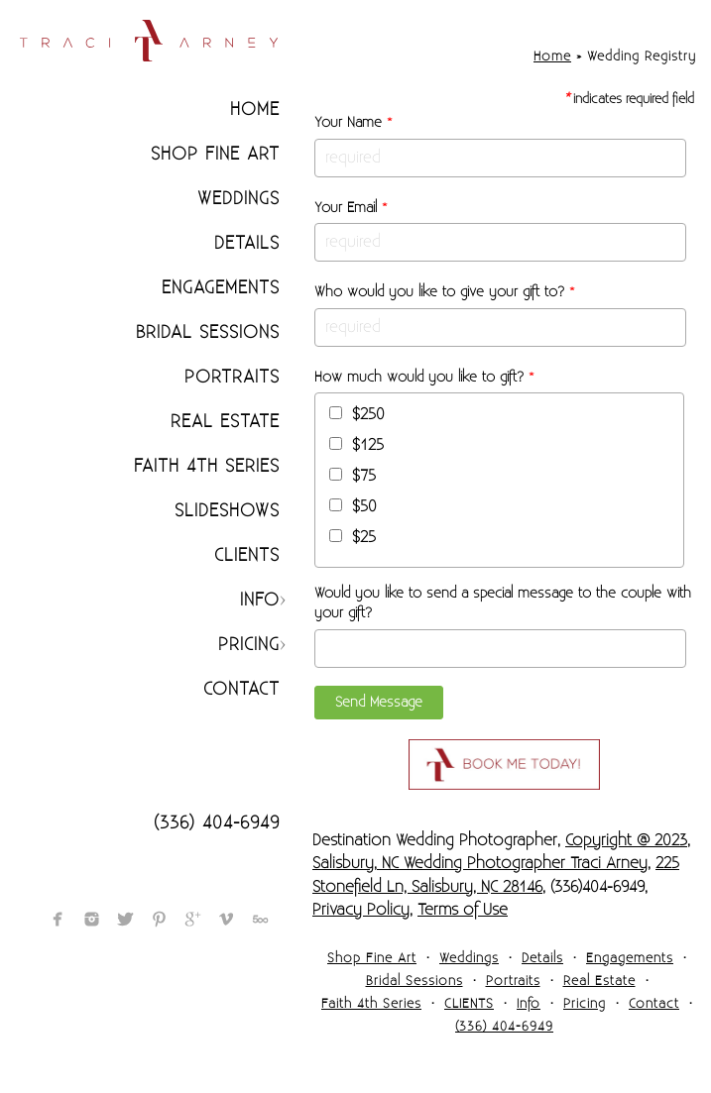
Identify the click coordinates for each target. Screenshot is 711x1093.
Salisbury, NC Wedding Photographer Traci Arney (480, 863)
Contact (241, 689)
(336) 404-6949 (217, 823)
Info (260, 600)
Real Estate (225, 421)
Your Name (353, 123)
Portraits (232, 377)
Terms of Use (462, 910)
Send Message (378, 702)
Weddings (238, 198)
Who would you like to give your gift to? (444, 292)
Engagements (221, 287)
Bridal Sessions (208, 332)
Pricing (249, 644)
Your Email (351, 208)
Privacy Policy (361, 910)
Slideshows (227, 510)
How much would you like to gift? (424, 377)
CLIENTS (247, 555)
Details (247, 243)
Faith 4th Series (207, 466)
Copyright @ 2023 (626, 840)
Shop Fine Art (215, 154)
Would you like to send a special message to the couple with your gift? (502, 603)
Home (255, 109)
